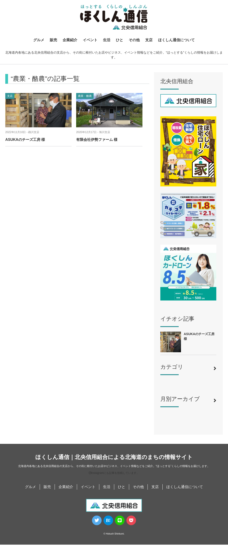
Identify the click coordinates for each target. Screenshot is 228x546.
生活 (106, 40)
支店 (149, 40)
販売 (53, 40)
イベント (90, 40)
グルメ (38, 40)
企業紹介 (70, 40)
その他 (134, 40)
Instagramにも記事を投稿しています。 (114, 474)
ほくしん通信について (176, 40)
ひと (119, 40)
